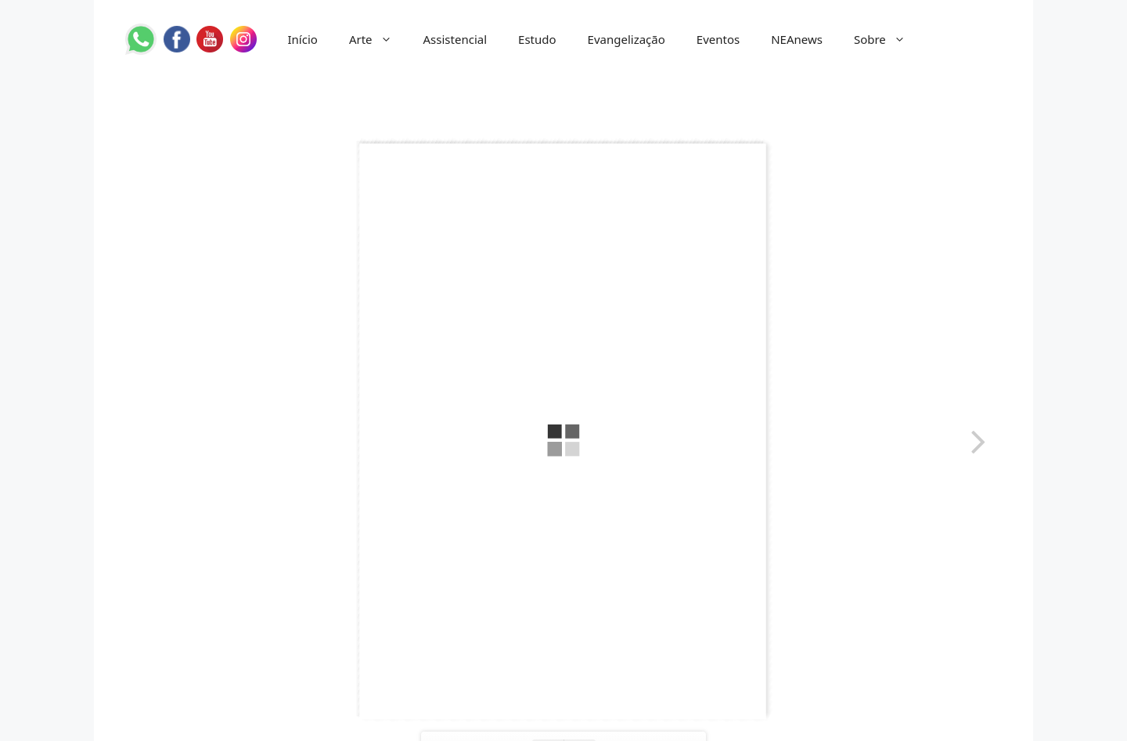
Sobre (887, 39)
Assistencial (455, 39)
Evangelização (626, 39)
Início (303, 39)
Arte (378, 39)
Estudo (537, 39)
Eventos (718, 39)
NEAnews (797, 39)
